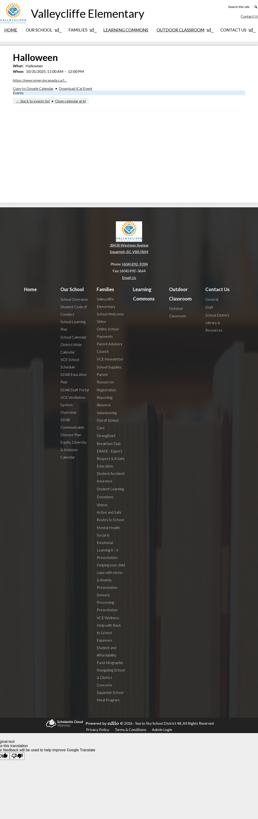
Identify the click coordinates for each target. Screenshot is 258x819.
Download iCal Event (75, 88)
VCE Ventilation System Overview (72, 404)
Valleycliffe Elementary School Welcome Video (110, 310)
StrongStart (106, 435)
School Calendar (73, 337)
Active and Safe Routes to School (110, 516)
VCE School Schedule (69, 363)
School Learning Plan (72, 325)
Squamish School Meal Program (110, 696)
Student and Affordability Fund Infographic (110, 655)
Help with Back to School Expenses (109, 632)
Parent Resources (105, 378)
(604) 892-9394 (135, 264)
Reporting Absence (104, 401)
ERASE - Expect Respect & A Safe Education (111, 458)
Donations (105, 496)
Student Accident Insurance (111, 477)
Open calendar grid (70, 101)
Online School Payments (107, 333)
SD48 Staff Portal (74, 390)
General (211, 299)
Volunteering (107, 412)
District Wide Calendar (71, 348)
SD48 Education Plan (73, 378)
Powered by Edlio (102, 723)
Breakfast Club (109, 443)
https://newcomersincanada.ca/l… (40, 80)
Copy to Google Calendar (33, 88)
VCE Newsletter (110, 359)
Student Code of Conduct (73, 310)
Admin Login (162, 729)
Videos (102, 504)
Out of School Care (107, 424)
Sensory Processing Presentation (107, 602)
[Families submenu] (81, 29)
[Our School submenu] (43, 29)
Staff (209, 307)
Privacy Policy (97, 729)
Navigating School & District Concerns (111, 677)
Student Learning (110, 489)
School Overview (74, 299)
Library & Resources (213, 326)
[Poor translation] (17, 756)
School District (217, 315)
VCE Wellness (108, 617)
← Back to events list (33, 101)
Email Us (129, 277)
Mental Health (108, 527)
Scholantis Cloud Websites (63, 723)
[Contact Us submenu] (237, 29)
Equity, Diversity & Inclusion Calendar (73, 449)
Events (18, 93)
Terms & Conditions (130, 729)
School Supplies (109, 367)
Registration (106, 390)
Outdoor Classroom (177, 312)
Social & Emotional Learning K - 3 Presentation (107, 546)
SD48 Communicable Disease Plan (72, 427)
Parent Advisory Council (109, 347)
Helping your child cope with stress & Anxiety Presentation (111, 576)
